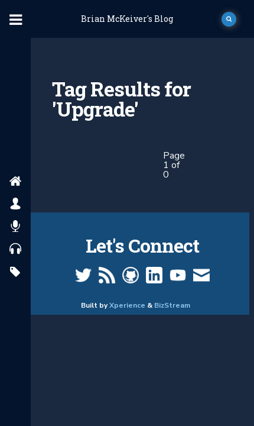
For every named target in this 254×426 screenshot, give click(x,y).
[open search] (229, 19)
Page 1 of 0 (174, 165)
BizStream (172, 305)
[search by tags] (15, 272)
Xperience (127, 305)
